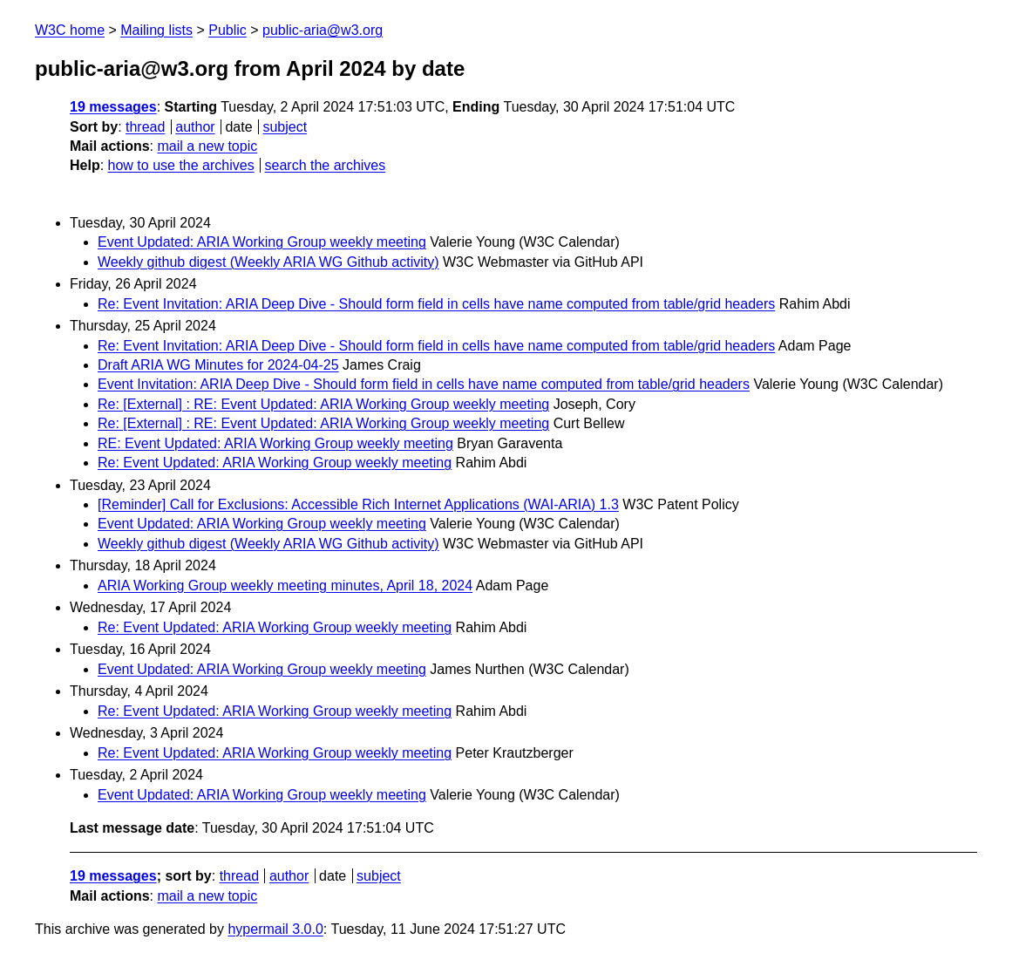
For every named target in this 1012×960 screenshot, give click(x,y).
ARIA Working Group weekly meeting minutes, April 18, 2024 (285, 585)
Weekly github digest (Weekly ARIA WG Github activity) (268, 262)
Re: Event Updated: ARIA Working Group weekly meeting (275, 462)
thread (145, 126)
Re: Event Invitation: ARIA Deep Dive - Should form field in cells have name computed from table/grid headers (436, 303)
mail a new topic (207, 146)
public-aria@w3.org (322, 30)
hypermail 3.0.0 (275, 929)
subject (284, 126)
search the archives (325, 165)
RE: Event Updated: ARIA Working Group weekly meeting (275, 443)
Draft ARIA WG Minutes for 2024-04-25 (218, 364)
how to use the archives (181, 165)
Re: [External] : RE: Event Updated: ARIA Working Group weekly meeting (323, 404)
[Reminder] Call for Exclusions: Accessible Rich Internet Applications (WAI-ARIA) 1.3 (358, 504)
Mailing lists (156, 30)
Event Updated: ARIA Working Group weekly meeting (262, 242)
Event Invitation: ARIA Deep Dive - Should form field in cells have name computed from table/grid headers (424, 384)
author (194, 126)
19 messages (113, 106)
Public (227, 30)
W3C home (70, 30)
